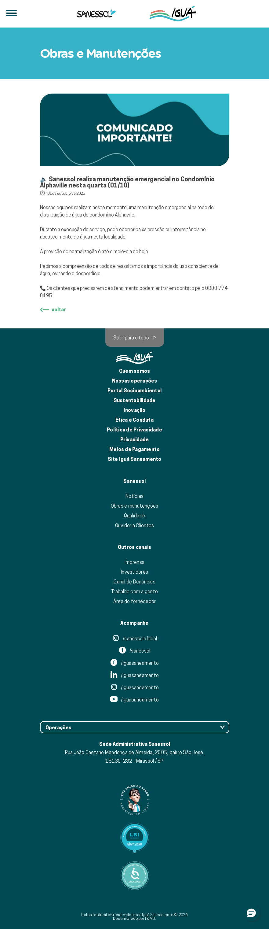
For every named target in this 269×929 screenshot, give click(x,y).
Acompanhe (134, 623)
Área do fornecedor (134, 601)
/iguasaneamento (134, 663)
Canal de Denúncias (134, 581)
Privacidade (134, 439)
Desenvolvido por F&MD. (134, 918)
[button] (251, 912)
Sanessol (134, 481)
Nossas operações (134, 381)
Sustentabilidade (135, 400)
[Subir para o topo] (134, 337)
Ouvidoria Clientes (134, 525)
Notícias (134, 496)
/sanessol (135, 650)
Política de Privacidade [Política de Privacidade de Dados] (134, 430)
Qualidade (134, 515)
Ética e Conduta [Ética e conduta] (134, 420)
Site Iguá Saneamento (135, 459)
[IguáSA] (173, 13)
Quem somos (134, 371)
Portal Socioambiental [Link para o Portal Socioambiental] (134, 391)
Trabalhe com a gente (134, 591)
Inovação (135, 410)
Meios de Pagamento (134, 449)
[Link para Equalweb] (134, 838)
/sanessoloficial (134, 638)
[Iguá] (96, 13)
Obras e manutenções (134, 506)
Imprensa (134, 562)
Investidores (134, 572)
